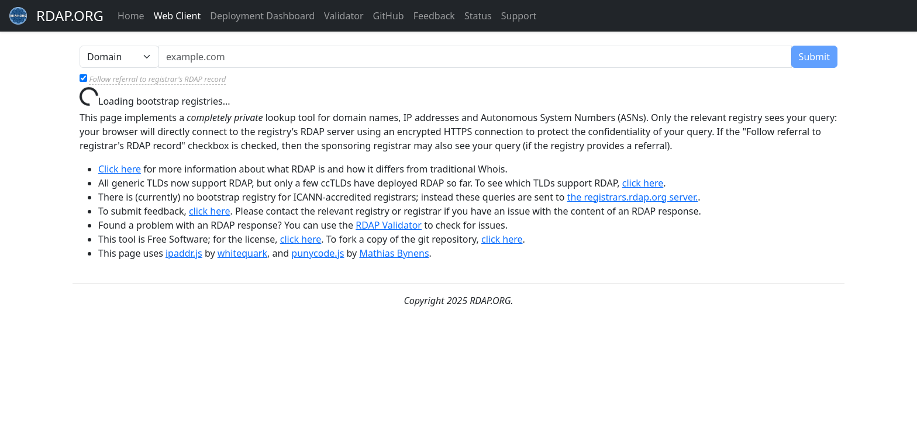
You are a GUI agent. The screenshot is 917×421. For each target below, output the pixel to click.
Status (478, 15)
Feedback (434, 15)
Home (131, 15)
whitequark (242, 253)
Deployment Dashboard (262, 15)
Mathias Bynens (394, 253)
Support (518, 15)
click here (643, 183)
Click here (119, 169)
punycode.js (317, 253)
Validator (343, 15)
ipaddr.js (184, 253)
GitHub (388, 15)
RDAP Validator (389, 225)
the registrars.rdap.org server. (632, 197)
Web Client (177, 15)
